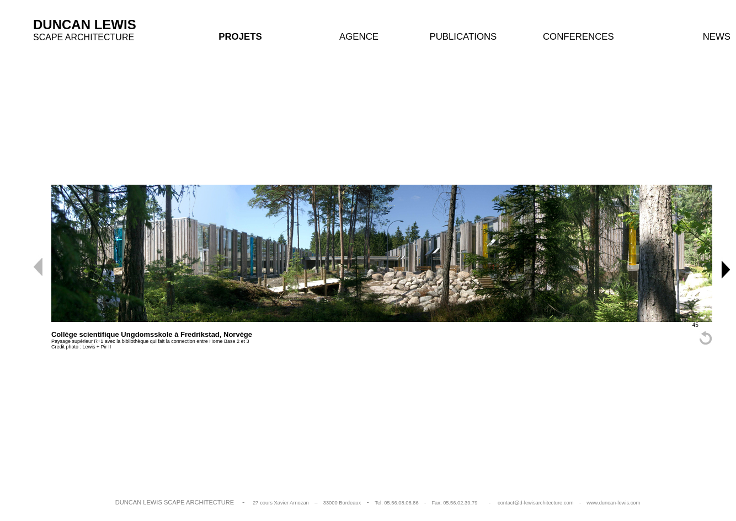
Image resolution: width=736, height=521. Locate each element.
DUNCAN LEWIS (84, 24)
